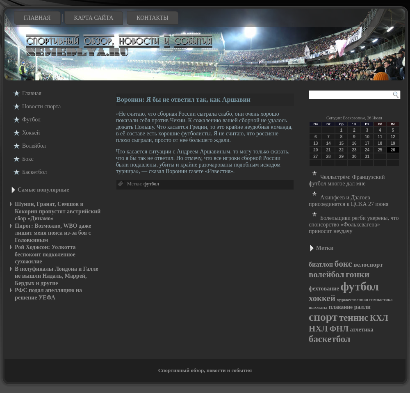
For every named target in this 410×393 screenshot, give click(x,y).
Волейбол (34, 146)
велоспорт (368, 264)
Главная (37, 18)
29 (341, 156)
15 (341, 143)
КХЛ (379, 317)
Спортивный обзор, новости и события (205, 370)
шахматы (318, 307)
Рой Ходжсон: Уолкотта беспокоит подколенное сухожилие (45, 254)
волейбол (326, 274)
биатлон (321, 264)
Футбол (31, 120)
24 (367, 150)
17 (367, 143)
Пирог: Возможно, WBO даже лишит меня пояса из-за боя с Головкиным (53, 233)
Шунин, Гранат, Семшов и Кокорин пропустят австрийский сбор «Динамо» (57, 211)
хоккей (322, 298)
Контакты (152, 18)
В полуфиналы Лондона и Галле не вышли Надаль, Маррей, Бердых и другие (56, 276)
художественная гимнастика (364, 299)
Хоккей (31, 133)
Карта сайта (94, 18)
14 (328, 143)
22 (341, 150)
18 (380, 143)
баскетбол (330, 339)
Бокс (28, 159)
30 (354, 156)
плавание (341, 307)
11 (380, 137)
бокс (343, 264)
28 (328, 156)
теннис (354, 317)
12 (393, 137)
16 (354, 143)
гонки (357, 274)
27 (315, 156)
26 (393, 150)
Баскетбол (34, 172)
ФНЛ (338, 328)
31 (367, 156)
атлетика (362, 330)
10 (367, 137)
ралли (362, 307)
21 (328, 150)
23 (354, 150)
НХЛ (318, 329)
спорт (323, 317)
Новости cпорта (41, 106)
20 (315, 150)
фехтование (324, 288)
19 (393, 143)
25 (380, 150)
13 (315, 143)
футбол (151, 184)
